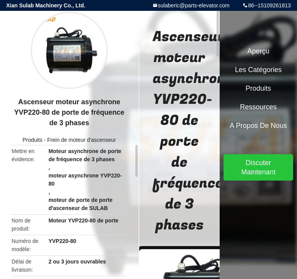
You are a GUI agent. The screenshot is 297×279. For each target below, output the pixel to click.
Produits (32, 140)
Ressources (258, 107)
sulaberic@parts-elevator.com (193, 5)
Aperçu (258, 51)
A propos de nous (258, 125)
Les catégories (258, 70)
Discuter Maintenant (258, 167)
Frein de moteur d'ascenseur (81, 140)
